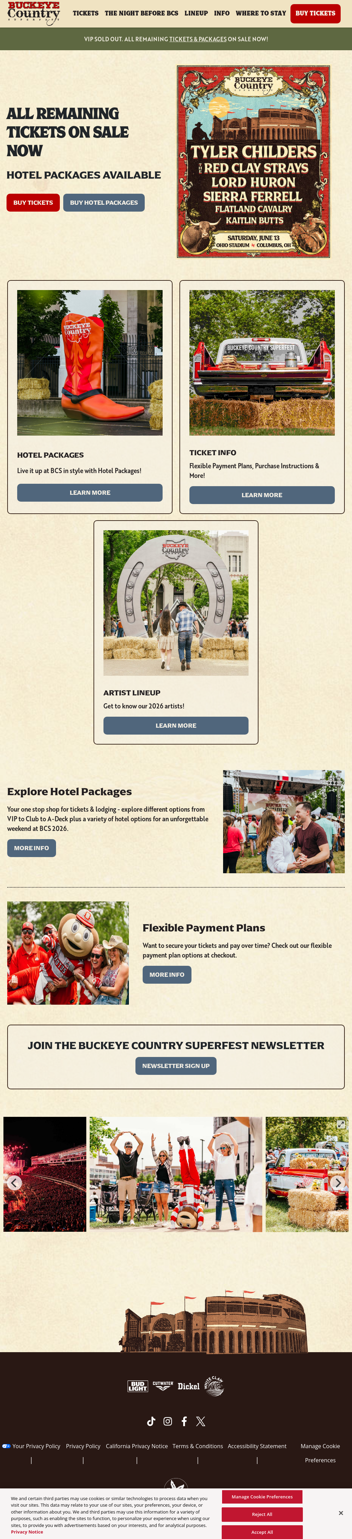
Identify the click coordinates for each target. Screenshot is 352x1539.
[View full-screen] (341, 1124)
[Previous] (14, 1182)
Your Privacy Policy (36, 1446)
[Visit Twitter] (200, 1421)
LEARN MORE (90, 492)
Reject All (262, 1517)
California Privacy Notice (137, 1446)
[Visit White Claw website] (214, 1386)
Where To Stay (261, 14)
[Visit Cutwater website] (164, 1386)
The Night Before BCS (141, 14)
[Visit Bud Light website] (138, 1386)
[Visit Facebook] (184, 1421)
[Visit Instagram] (167, 1421)
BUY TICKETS (33, 202)
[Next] (337, 1182)
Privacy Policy (83, 1446)
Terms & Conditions (198, 1446)
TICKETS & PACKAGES (198, 38)
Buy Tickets (316, 14)
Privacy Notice (27, 1535)
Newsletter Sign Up (176, 1066)
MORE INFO (31, 848)
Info (222, 14)
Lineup (196, 14)
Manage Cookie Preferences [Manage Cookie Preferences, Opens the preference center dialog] (262, 1499)
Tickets (86, 14)
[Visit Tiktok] (151, 1421)
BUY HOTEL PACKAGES (104, 202)
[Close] (341, 1515)
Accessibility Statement (257, 1446)
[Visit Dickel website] (189, 1386)
